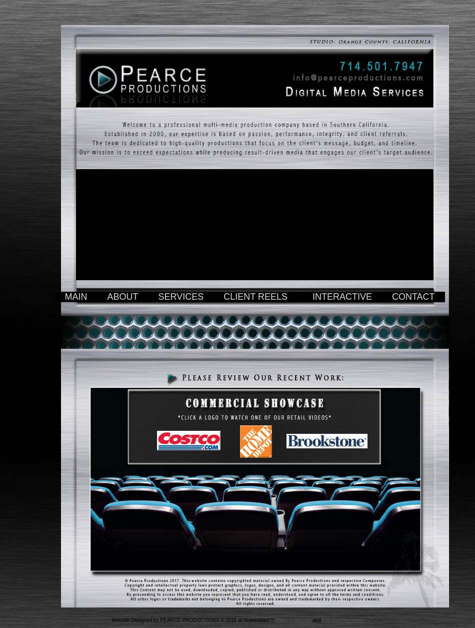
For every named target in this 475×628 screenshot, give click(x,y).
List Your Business (343, 620)
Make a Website (294, 620)
